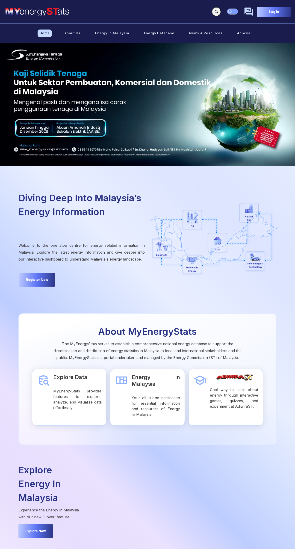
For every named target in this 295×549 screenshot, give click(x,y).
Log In (274, 12)
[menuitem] (45, 33)
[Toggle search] (216, 11)
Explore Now (35, 531)
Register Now (37, 280)
